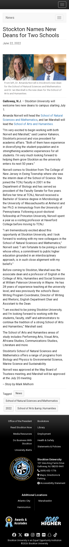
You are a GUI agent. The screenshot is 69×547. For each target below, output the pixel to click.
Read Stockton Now (21, 427)
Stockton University (20, 4)
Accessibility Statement (52, 483)
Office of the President (20, 421)
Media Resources (22, 433)
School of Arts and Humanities (33, 124)
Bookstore (43, 421)
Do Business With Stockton (22, 442)
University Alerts (23, 450)
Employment (44, 433)
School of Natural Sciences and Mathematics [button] (32, 400)
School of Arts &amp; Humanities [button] (36, 408)
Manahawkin (45, 500)
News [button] (19, 393)
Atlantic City (24, 500)
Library (41, 427)
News (10, 17)
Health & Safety (46, 440)
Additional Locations (34, 494)
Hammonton (24, 507)
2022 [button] (9, 408)
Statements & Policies (49, 446)
